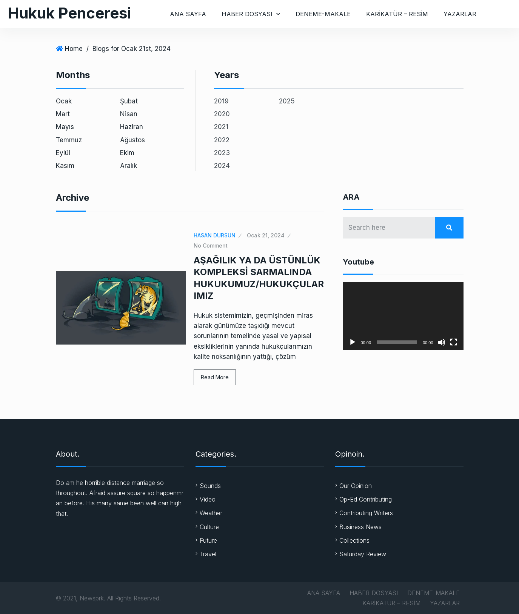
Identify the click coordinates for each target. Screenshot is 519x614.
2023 (222, 153)
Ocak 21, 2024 (266, 235)
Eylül (63, 153)
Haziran (131, 127)
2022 (221, 140)
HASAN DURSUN (215, 235)
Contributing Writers (366, 513)
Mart (63, 114)
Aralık (128, 165)
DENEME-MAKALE (323, 14)
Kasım (65, 165)
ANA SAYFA (188, 14)
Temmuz (69, 140)
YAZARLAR (460, 14)
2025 (287, 101)
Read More (215, 377)
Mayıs (65, 127)
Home (74, 48)
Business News (360, 527)
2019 (221, 101)
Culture (209, 527)
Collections (354, 540)
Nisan (128, 114)
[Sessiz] (441, 342)
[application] (403, 316)
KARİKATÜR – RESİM (397, 14)
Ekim (127, 153)
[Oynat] (352, 342)
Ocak (64, 101)
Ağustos (132, 140)
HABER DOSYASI (247, 14)
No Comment (211, 245)
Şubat (129, 101)
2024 (222, 165)
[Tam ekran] (453, 342)
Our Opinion (355, 485)
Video (208, 499)
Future (208, 540)
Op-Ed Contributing (365, 499)
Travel (208, 554)
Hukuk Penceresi (69, 13)
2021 (221, 127)
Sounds (210, 485)
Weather (211, 513)
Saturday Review (362, 554)
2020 (222, 114)
